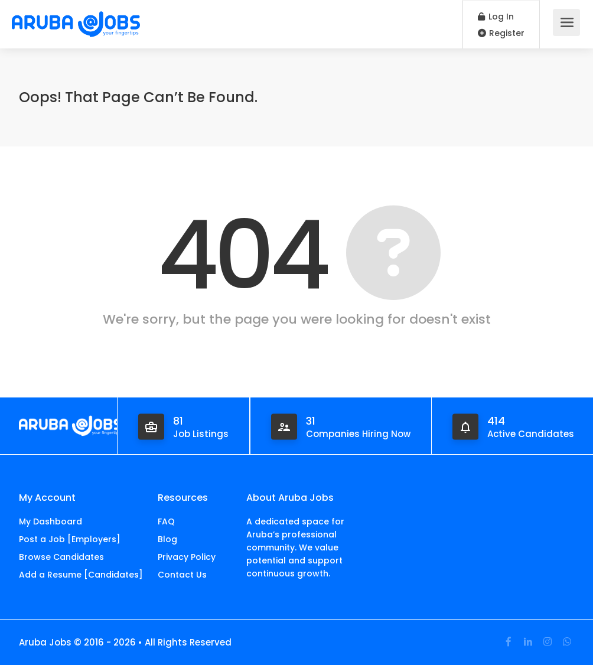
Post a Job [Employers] (69, 539)
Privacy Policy (187, 557)
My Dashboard (50, 521)
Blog (167, 539)
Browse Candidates (61, 557)
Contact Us (182, 575)
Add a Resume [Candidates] (81, 575)
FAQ (166, 521)
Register (501, 33)
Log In (496, 16)
